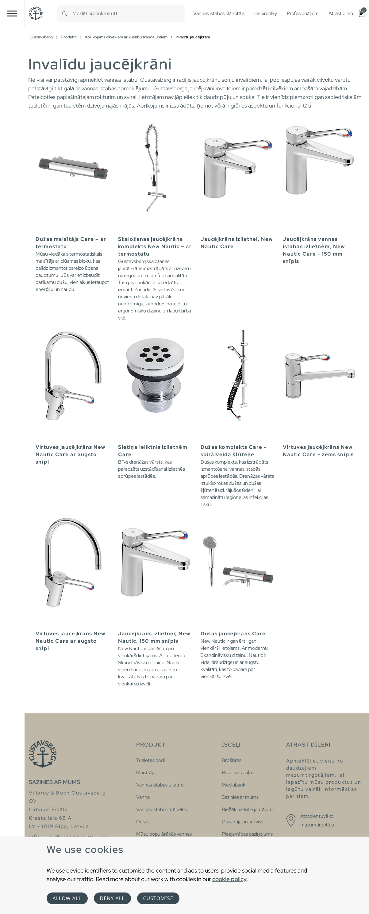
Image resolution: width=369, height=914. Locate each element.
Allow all (67, 898)
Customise (158, 898)
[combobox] (128, 13)
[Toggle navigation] (12, 13)
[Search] (64, 13)
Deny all (112, 898)
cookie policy (229, 879)
